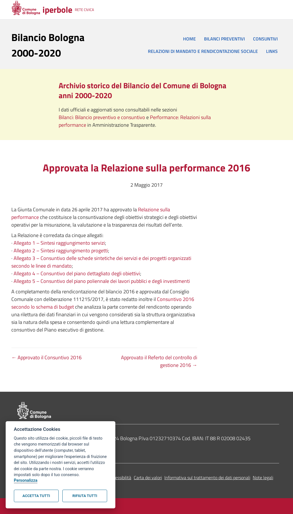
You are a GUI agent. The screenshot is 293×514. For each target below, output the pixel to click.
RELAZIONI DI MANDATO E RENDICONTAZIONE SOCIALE (203, 51)
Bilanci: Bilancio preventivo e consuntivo (102, 117)
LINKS (272, 51)
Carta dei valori (148, 477)
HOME (189, 38)
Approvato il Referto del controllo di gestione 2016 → (159, 361)
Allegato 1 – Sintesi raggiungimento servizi (59, 243)
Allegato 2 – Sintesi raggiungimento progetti (61, 250)
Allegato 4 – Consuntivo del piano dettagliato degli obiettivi (77, 273)
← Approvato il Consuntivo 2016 (46, 357)
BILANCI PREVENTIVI (224, 38)
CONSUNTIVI (265, 38)
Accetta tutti (36, 496)
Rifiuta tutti (85, 496)
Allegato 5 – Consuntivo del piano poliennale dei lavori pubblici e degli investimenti (102, 281)
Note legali (263, 477)
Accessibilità (119, 477)
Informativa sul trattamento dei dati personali (207, 477)
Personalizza (25, 480)
